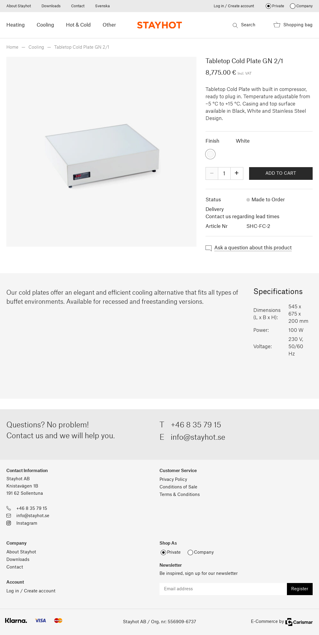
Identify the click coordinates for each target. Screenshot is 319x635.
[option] (101, 152)
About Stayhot (18, 6)
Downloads (51, 6)
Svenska (102, 6)
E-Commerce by (282, 622)
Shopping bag (293, 26)
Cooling (45, 25)
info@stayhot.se (198, 437)
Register (299, 589)
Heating (15, 25)
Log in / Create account (234, 6)
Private (278, 6)
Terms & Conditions (180, 495)
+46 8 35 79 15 (196, 425)
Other (109, 25)
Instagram (26, 523)
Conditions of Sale (178, 487)
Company (304, 6)
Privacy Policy (173, 480)
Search (244, 25)
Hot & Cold (78, 25)
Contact (77, 6)
